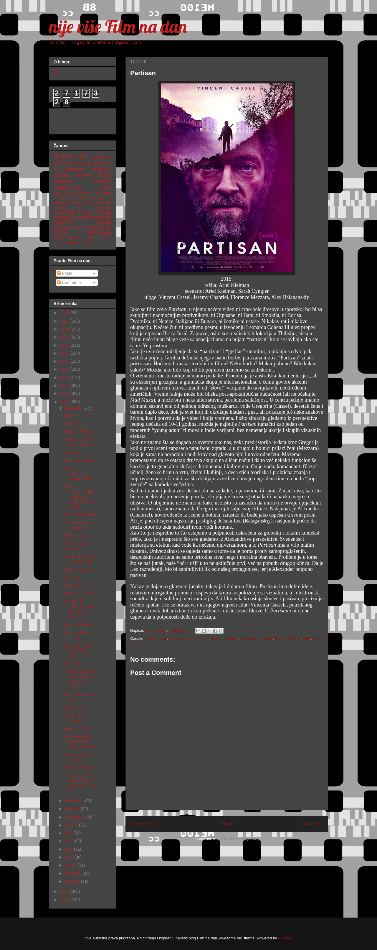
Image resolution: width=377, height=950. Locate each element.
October (73, 808)
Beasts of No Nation (75, 635)
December (75, 408)
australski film (180, 638)
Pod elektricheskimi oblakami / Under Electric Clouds (79, 496)
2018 (65, 377)
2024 (65, 329)
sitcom (106, 237)
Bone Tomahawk (79, 460)
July (69, 833)
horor (68, 163)
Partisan (71, 577)
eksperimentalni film (73, 237)
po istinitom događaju (82, 169)
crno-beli (87, 212)
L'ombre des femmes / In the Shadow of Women (80, 609)
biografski (64, 181)
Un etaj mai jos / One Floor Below (78, 650)
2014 (65, 891)
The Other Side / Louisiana (79, 525)
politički (62, 175)
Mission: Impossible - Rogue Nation (79, 473)
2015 (65, 401)
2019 (65, 369)
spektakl (72, 202)
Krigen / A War (77, 729)
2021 (65, 353)
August (72, 825)
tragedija (103, 222)
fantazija (103, 192)
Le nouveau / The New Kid (80, 757)
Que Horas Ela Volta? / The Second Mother (80, 741)
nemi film (85, 242)
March (71, 865)
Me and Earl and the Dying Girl (79, 559)
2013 (65, 899)
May (69, 849)
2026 (65, 312)
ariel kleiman (156, 638)
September (75, 817)
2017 (65, 385)
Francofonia (75, 663)
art (56, 163)
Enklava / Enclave (80, 431)
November (75, 800)
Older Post (312, 823)
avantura (103, 197)
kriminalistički (68, 187)
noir (81, 207)
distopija (201, 638)
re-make (91, 227)
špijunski (79, 217)
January (73, 881)
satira (59, 202)
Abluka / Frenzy (78, 569)
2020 (65, 361)
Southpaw (73, 423)
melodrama (64, 192)
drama (216, 638)
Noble (69, 415)
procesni (61, 217)
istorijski (102, 181)
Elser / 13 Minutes (80, 767)
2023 (65, 337)
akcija (84, 163)
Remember (74, 707)
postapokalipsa (288, 638)
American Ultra (77, 586)
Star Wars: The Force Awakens (80, 442)
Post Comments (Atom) (238, 839)
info (57, 71)
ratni (107, 202)
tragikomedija (99, 232)
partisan (266, 638)
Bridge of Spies (78, 535)
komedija (101, 157)
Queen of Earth (78, 624)
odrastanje (248, 638)
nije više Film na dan (118, 26)
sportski (96, 217)
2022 (65, 345)
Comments (69, 282)
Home (228, 823)
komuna (230, 638)
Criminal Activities (80, 514)
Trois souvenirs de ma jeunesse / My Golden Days (80, 679)
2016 (65, 393)
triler (306, 638)
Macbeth (72, 452)
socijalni (102, 163)
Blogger (284, 938)
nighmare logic (66, 243)
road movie (92, 202)
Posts (64, 273)
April (69, 857)
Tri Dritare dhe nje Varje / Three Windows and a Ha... (80, 783)
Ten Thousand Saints (77, 546)
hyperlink (103, 207)
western (61, 207)
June (70, 841)
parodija (104, 212)
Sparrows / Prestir (80, 593)
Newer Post (142, 823)
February (73, 873)
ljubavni (85, 192)
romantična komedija (73, 197)
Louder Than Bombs (75, 718)
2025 (65, 321)
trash (105, 187)
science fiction (93, 175)
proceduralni (65, 212)
